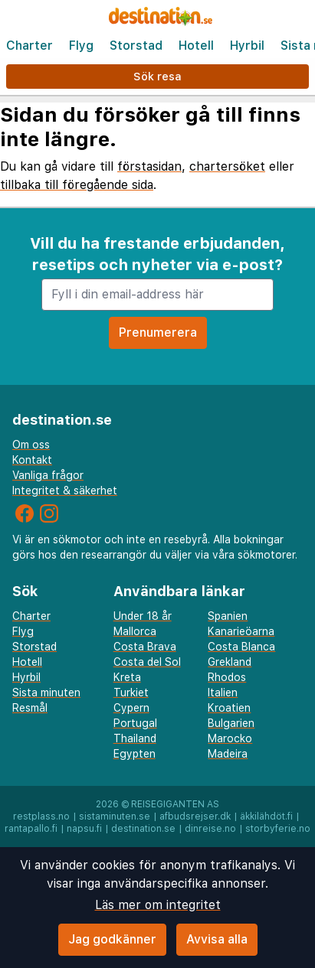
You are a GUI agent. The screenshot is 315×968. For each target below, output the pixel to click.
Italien (223, 692)
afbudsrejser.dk (195, 816)
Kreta (127, 677)
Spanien (228, 616)
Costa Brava (144, 646)
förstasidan (149, 166)
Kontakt (32, 460)
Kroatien (229, 708)
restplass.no (41, 816)
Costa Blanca (241, 646)
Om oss (31, 444)
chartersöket (227, 166)
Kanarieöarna (241, 631)
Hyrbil (247, 45)
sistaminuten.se (114, 816)
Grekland (229, 662)
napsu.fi (84, 828)
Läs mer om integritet (158, 905)
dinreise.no (210, 828)
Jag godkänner (112, 939)
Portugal (135, 723)
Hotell (196, 45)
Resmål (30, 708)
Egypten (134, 754)
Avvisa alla (217, 939)
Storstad (136, 45)
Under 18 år (142, 616)
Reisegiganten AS (175, 804)
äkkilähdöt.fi (266, 816)
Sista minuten (46, 692)
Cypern (131, 708)
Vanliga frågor (48, 475)
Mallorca (134, 631)
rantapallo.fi (31, 828)
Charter (29, 45)
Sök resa (157, 76)
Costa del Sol (147, 662)
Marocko (230, 738)
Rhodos (227, 677)
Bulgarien (231, 723)
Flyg (81, 45)
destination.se (143, 828)
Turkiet (131, 692)
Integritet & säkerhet (64, 490)
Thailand (134, 738)
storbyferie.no (277, 828)
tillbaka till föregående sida (76, 185)
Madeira (228, 754)
